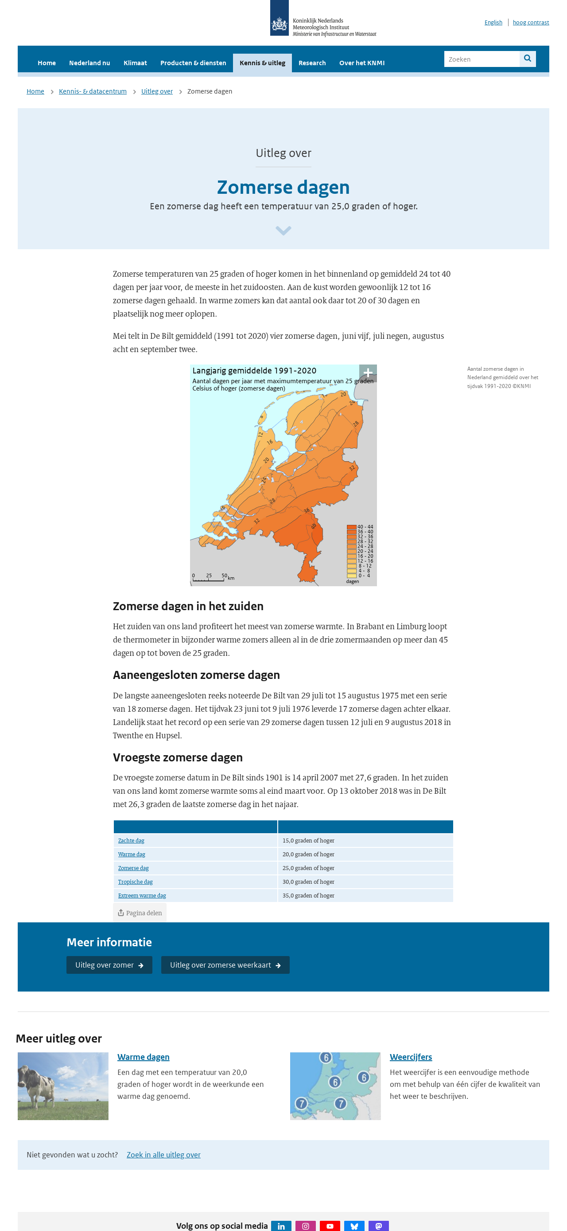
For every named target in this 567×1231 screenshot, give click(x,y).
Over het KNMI (362, 63)
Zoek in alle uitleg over (164, 1155)
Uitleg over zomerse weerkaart (220, 965)
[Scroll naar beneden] (283, 231)
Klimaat (135, 63)
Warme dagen (143, 1057)
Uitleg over (157, 91)
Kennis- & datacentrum (93, 91)
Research (312, 63)
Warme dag (131, 854)
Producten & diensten (193, 63)
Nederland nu (89, 63)
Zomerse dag (133, 868)
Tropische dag (135, 882)
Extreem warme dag (142, 895)
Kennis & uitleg (262, 63)
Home (47, 63)
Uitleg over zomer (104, 965)
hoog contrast (531, 22)
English (493, 22)
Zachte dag (131, 840)
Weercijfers (411, 1057)
